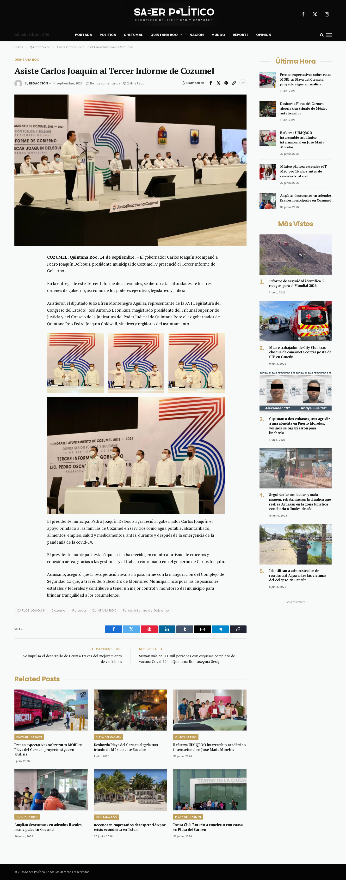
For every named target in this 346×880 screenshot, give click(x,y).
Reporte (240, 34)
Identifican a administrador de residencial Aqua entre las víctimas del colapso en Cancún (298, 575)
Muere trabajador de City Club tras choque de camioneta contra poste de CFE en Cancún (300, 352)
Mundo (218, 34)
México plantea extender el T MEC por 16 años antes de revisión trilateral (303, 171)
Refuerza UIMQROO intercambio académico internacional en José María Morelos (209, 747)
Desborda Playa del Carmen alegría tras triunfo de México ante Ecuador (126, 747)
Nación (197, 34)
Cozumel (58, 610)
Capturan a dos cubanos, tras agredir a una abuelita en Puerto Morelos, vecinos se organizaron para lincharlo (299, 425)
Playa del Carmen (29, 737)
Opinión (263, 34)
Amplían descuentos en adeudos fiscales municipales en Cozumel (48, 827)
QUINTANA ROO (104, 610)
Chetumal (133, 34)
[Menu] (329, 35)
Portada (83, 34)
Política (108, 34)
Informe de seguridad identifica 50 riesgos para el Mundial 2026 (297, 283)
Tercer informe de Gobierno (146, 610)
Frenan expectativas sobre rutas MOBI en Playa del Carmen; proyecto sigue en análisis (48, 749)
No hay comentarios (103, 83)
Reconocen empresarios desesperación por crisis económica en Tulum (130, 827)
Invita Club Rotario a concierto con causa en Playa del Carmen (207, 827)
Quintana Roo (164, 34)
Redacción (38, 83)
